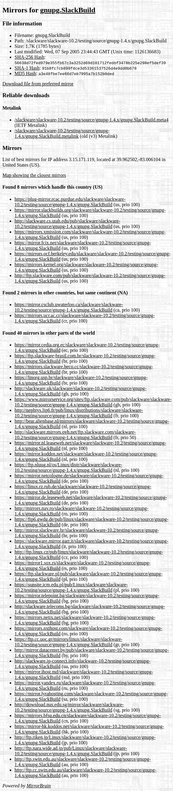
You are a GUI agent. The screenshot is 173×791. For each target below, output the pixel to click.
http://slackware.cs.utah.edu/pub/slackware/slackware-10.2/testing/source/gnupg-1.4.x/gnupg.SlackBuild (67, 223)
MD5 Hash (25, 73)
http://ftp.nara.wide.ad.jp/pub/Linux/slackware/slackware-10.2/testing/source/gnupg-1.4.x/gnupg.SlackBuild (71, 751)
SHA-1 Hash (27, 68)
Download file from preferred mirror (38, 83)
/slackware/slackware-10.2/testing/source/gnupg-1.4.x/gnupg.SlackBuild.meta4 (91, 119)
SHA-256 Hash (29, 57)
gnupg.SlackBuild (67, 10)
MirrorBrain (38, 785)
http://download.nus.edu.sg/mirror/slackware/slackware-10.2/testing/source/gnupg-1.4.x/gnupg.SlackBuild (69, 707)
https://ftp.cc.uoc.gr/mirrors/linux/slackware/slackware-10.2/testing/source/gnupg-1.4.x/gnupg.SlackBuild (68, 642)
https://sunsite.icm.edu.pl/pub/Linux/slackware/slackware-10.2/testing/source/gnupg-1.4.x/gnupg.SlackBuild (71, 587)
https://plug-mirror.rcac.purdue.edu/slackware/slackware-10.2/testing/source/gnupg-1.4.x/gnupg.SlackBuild (70, 202)
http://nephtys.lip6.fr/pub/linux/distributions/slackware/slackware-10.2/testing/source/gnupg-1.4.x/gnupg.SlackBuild (79, 413)
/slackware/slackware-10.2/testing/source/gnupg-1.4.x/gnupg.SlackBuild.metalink (62, 133)
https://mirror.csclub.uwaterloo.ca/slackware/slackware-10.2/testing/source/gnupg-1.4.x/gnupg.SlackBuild (69, 307)
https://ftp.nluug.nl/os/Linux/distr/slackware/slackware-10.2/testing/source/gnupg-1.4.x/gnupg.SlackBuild (68, 467)
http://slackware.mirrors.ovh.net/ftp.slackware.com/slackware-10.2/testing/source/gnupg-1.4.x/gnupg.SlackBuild (75, 434)
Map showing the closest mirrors (34, 175)
